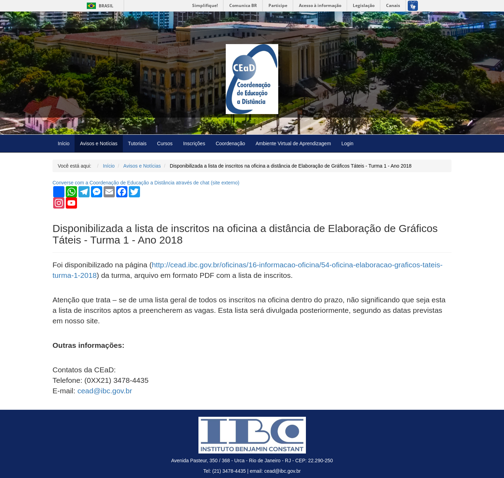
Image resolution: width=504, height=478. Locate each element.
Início (63, 143)
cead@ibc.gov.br (104, 391)
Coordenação (230, 143)
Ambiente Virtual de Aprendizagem (293, 143)
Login (348, 143)
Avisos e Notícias (98, 143)
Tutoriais (137, 143)
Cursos (165, 143)
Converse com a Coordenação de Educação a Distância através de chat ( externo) (145, 182)
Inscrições (194, 143)
